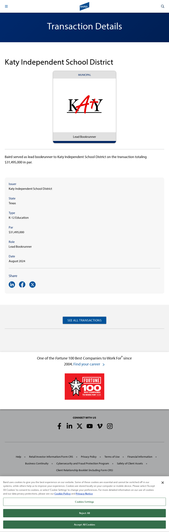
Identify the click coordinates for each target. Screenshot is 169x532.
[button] (6, 6)
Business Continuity (36, 463)
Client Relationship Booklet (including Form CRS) (84, 470)
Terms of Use (112, 456)
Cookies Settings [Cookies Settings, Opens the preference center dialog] (84, 502)
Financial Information (139, 456)
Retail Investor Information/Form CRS (51, 456)
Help (18, 456)
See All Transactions (84, 320)
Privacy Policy (89, 456)
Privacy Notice (84, 494)
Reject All (84, 514)
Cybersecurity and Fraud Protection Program (82, 463)
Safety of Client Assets (130, 463)
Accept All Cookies (84, 525)
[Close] (162, 483)
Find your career (89, 363)
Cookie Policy (62, 494)
